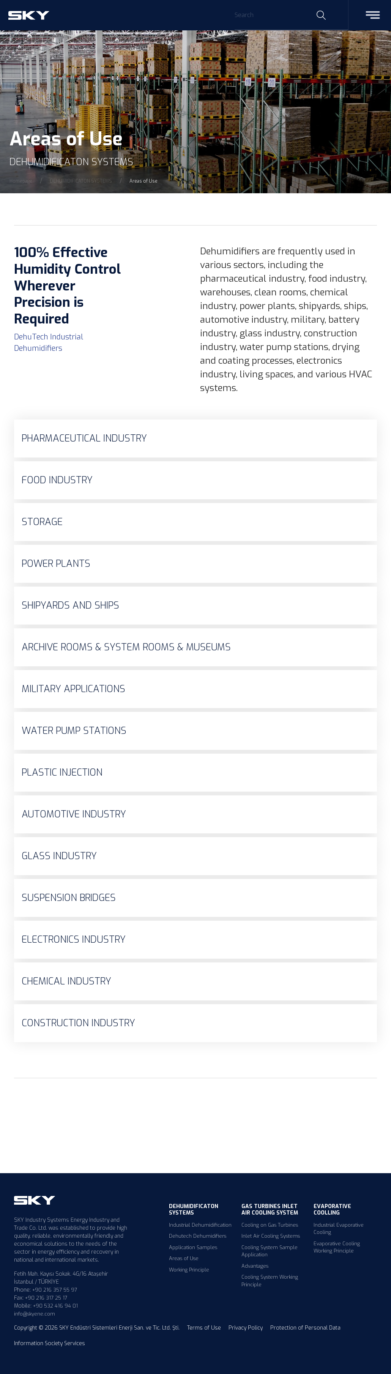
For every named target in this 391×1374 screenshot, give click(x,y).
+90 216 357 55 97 (54, 1290)
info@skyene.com (34, 1314)
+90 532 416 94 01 (55, 1306)
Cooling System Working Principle (269, 1281)
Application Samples (193, 1247)
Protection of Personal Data (305, 1327)
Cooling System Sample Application (269, 1251)
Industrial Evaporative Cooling (339, 1229)
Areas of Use (184, 1258)
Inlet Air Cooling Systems (270, 1236)
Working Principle (189, 1270)
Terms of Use (204, 1327)
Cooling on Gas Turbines (269, 1225)
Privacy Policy (246, 1327)
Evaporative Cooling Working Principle (337, 1247)
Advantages (254, 1266)
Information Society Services (49, 1343)
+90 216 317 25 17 (46, 1298)
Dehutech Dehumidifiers (197, 1236)
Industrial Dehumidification (200, 1225)
